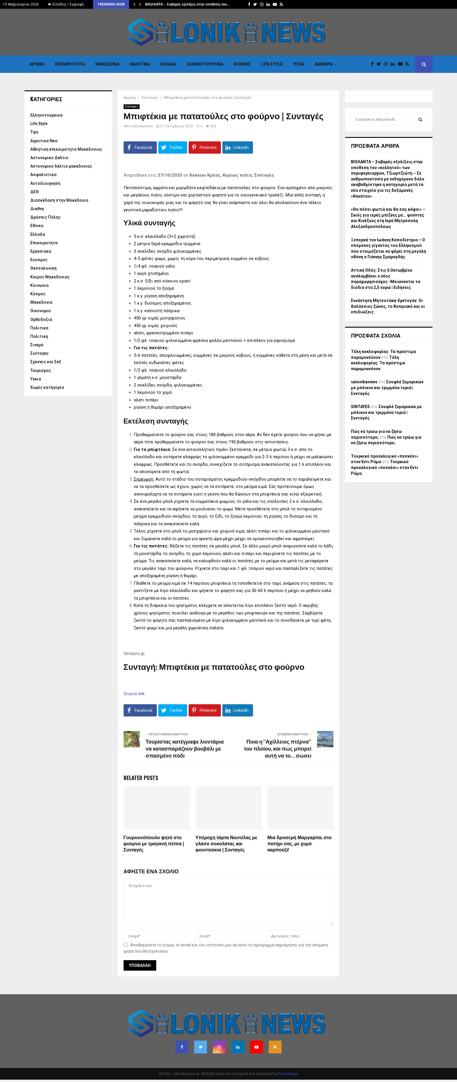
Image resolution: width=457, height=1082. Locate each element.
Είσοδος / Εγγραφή (66, 4)
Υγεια (298, 64)
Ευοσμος (39, 259)
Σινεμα (36, 344)
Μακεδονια (107, 64)
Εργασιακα (40, 251)
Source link (134, 693)
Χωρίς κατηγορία (47, 387)
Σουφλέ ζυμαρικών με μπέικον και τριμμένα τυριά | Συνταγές (387, 388)
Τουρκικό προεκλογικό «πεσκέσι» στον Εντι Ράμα (384, 467)
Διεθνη (37, 208)
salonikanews (142, 126)
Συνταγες (131, 106)
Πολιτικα (39, 328)
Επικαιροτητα (70, 64)
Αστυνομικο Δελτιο (49, 157)
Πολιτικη (39, 336)
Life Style (272, 64)
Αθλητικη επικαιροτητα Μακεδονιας (66, 149)
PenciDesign (288, 1074)
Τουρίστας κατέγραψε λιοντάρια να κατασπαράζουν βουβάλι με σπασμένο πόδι (185, 749)
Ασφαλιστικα (43, 174)
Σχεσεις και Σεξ (45, 361)
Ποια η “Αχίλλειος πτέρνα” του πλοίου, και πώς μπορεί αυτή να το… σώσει (278, 749)
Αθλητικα (140, 64)
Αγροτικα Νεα (43, 140)
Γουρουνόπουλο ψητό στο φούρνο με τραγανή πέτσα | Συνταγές (154, 844)
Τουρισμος (40, 370)
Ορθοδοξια (41, 319)
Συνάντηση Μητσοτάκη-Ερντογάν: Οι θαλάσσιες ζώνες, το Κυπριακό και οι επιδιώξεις (388, 306)
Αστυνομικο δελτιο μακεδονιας (61, 166)
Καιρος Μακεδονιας (50, 277)
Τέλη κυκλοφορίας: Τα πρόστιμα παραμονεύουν (378, 363)
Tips (34, 132)
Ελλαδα (168, 64)
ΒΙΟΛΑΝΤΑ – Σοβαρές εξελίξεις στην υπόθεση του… (187, 4)
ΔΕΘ (34, 191)
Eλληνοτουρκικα (205, 64)
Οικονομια (40, 310)
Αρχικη (37, 64)
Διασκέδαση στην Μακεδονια (59, 200)
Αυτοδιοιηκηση (45, 183)
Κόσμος (242, 64)
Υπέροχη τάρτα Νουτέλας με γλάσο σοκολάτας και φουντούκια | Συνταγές (226, 844)
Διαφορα (323, 64)
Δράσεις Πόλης (45, 217)
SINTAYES (360, 406)
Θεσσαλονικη (43, 268)
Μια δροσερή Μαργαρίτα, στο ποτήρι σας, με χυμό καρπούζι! (299, 844)
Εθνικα (36, 225)
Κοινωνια (39, 285)
